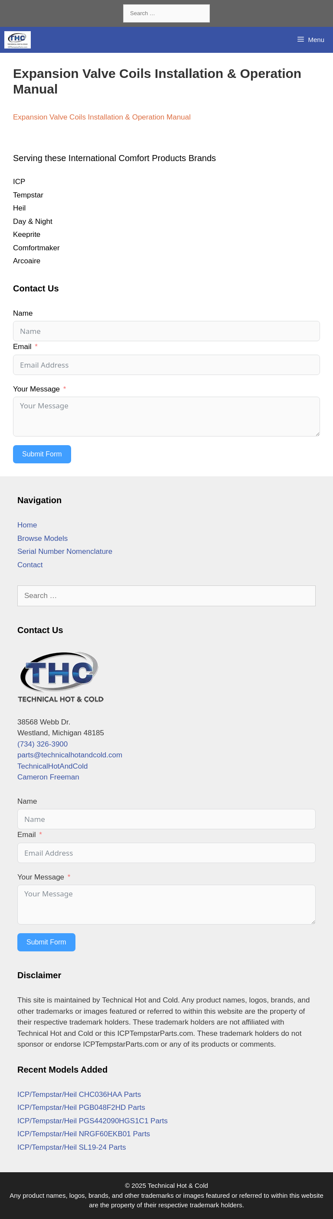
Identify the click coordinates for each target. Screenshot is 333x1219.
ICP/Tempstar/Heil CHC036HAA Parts (79, 1094)
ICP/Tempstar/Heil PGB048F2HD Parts (81, 1107)
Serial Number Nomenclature (64, 551)
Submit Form (42, 454)
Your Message (36, 389)
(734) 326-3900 (42, 744)
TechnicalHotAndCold (52, 766)
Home (27, 525)
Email (22, 347)
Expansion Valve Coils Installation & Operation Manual (102, 117)
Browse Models (42, 538)
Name (23, 313)
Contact (30, 565)
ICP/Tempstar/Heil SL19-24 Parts (71, 1147)
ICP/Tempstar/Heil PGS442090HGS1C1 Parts (92, 1121)
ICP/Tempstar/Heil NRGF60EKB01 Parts (83, 1134)
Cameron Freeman (48, 777)
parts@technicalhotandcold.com (69, 755)
